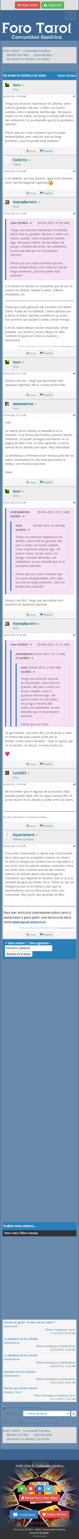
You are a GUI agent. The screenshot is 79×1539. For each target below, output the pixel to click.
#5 (74, 415)
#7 (74, 635)
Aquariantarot (68, 928)
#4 (74, 373)
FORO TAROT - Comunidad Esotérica (26, 51)
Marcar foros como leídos (39, 1498)
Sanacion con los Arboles (20, 1371)
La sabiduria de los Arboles (21, 1339)
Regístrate (52, 5)
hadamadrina (11, 1342)
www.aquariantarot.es (29, 922)
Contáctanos (23, 1514)
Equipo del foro (55, 1514)
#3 (74, 213)
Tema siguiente (38, 943)
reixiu (72, 1329)
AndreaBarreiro (67, 346)
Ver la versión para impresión (24, 1407)
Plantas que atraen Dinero (20, 1388)
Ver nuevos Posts (39, 1472)
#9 (74, 846)
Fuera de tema (43, 55)
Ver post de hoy (39, 1478)
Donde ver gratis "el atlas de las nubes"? (30, 1322)
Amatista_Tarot (12, 1392)
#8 (74, 784)
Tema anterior (16, 943)
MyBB (46, 1533)
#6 (74, 502)
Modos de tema (67, 75)
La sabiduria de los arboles (20, 1355)
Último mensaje (55, 1329)
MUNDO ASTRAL (18, 55)
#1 (74, 96)
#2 (74, 171)
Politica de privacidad (39, 1522)
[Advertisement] (39, 1094)
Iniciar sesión (28, 5)
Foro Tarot (19, 1529)
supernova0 (10, 1326)
